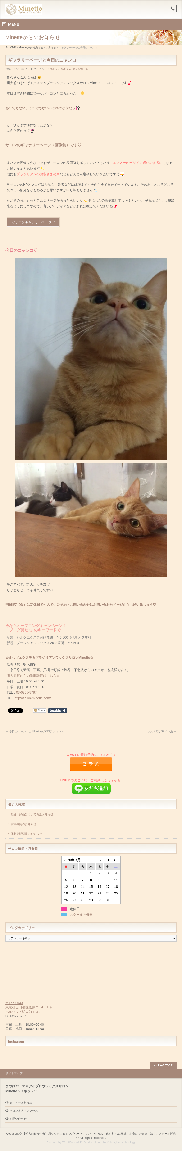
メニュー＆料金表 (20, 1102)
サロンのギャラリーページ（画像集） (37, 145)
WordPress (69, 1141)
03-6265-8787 (26, 692)
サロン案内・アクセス (23, 1110)
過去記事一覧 (81, 69)
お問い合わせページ (108, 604)
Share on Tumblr (57, 710)
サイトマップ (14, 1072)
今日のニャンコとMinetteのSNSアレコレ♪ (34, 731)
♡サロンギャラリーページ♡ (33, 222)
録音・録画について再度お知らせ (32, 814)
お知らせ (51, 47)
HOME (12, 47)
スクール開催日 (81, 914)
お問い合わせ (18, 1118)
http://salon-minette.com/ (33, 698)
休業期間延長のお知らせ (26, 833)
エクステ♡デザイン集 (161, 731)
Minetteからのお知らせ (31, 47)
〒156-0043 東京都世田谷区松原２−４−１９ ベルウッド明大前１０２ (28, 1007)
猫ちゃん (66, 69)
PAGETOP (165, 1064)
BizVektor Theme (91, 1141)
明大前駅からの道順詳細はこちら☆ (33, 675)
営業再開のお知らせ (23, 824)
